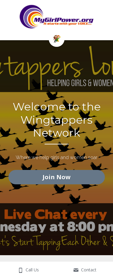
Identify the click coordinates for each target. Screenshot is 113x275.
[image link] (56, 38)
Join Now (56, 177)
